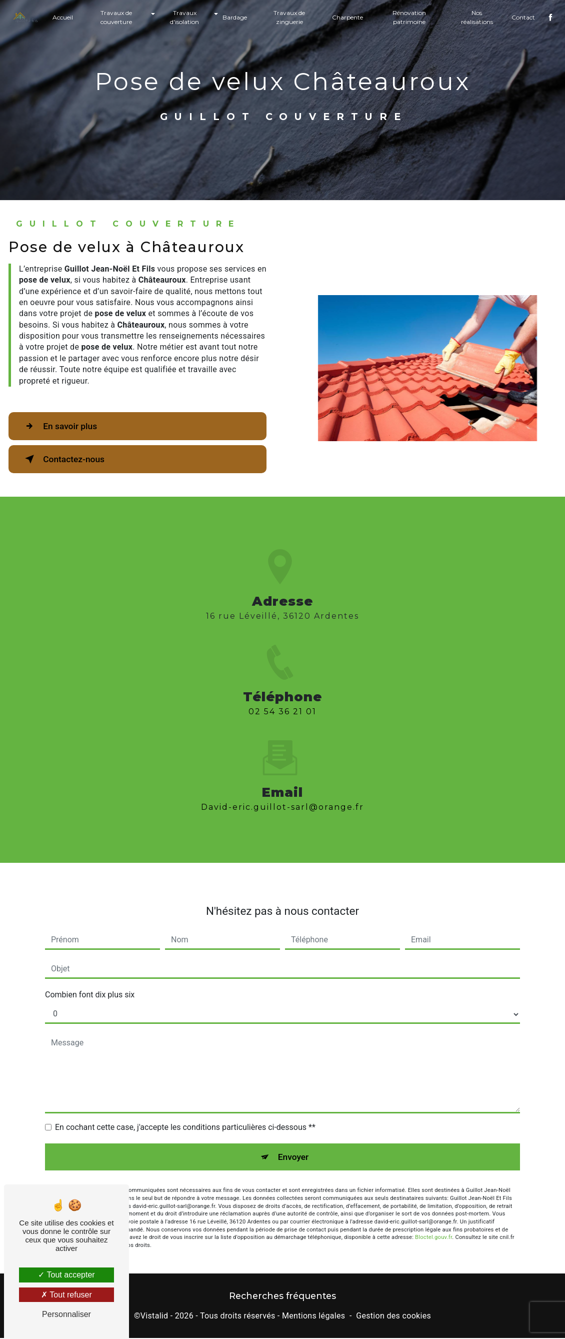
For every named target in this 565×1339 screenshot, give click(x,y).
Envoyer (294, 1140)
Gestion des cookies (393, 1317)
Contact (520, 17)
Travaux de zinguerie (289, 17)
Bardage (235, 17)
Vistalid (154, 1317)
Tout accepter (66, 1274)
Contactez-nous (69, 459)
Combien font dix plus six (89, 978)
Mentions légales (313, 1317)
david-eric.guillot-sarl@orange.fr (282, 790)
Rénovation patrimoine (408, 17)
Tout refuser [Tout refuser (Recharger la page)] (66, 1294)
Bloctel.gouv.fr (433, 1222)
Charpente (347, 17)
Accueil (65, 17)
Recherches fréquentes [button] (282, 1297)
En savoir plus (65, 426)
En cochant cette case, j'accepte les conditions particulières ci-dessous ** (185, 1110)
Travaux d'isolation (185, 17)
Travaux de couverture (118, 17)
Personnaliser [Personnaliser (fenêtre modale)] (66, 1314)
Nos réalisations (475, 17)
